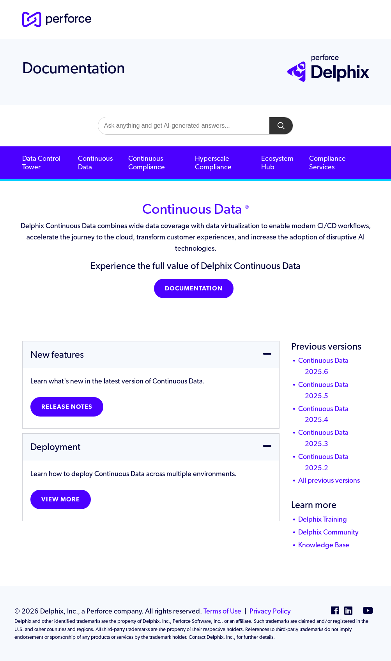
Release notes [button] (66, 406)
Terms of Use (222, 611)
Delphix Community (328, 532)
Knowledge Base (323, 545)
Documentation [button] (194, 288)
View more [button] (60, 499)
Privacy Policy (270, 611)
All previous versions (329, 480)
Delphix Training (322, 519)
